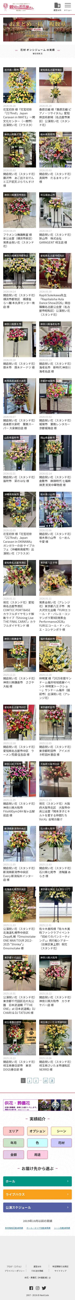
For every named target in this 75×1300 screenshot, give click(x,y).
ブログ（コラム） (15, 1266)
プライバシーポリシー (15, 1270)
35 (45, 1080)
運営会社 (37, 1266)
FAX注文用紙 (37, 1270)
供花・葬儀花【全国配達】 (38, 1277)
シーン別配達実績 (62, 1227)
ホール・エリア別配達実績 (38, 1227)
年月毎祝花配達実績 (14, 1227)
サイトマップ (60, 1270)
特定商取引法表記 (60, 1266)
